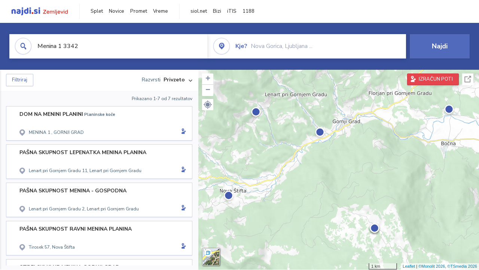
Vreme (160, 11)
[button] (207, 104)
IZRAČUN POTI (436, 79)
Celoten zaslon (467, 79)
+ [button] (207, 79)
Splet (97, 11)
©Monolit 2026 (431, 266)
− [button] (207, 90)
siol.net (198, 11)
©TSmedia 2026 (462, 266)
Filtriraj (19, 79)
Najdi (440, 46)
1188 (248, 11)
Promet (138, 11)
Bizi (217, 11)
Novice (116, 11)
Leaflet (409, 266)
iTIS (232, 11)
